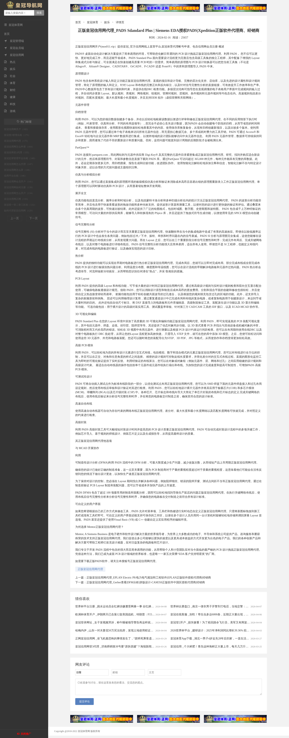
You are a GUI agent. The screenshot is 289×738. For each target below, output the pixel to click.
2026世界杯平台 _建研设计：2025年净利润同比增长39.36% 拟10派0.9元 (214, 630)
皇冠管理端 (14, 40)
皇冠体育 (92, 22)
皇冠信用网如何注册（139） (19, 187)
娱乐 (9, 69)
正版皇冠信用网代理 (90, 569)
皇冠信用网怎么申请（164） (19, 146)
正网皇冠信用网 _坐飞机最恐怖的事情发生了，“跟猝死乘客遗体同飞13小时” (122, 638)
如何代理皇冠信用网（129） (19, 210)
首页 (7, 33)
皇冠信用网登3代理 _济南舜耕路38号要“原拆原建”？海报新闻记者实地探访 (121, 646)
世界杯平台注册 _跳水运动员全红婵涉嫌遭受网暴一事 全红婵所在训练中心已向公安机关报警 (132, 606)
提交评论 (84, 703)
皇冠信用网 (14, 55)
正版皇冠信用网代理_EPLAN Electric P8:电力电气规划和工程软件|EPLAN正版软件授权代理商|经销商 (148, 577)
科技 (9, 104)
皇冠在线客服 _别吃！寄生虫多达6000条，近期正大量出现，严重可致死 (215, 614)
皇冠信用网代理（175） (16, 140)
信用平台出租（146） (15, 175)
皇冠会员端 (14, 47)
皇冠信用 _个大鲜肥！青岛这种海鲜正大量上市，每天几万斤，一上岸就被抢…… (220, 646)
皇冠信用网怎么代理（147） (19, 164)
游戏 (9, 111)
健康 (9, 97)
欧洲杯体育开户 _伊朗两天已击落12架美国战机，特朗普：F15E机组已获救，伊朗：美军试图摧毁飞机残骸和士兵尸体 (148, 614)
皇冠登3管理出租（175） (17, 135)
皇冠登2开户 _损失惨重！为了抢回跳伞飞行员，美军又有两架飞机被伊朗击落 (218, 622)
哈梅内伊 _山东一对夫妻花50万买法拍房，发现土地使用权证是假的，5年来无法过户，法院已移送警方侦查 (141, 630)
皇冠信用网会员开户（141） (19, 181)
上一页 (14, 218)
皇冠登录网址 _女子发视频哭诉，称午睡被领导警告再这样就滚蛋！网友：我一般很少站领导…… (135, 622)
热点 (9, 62)
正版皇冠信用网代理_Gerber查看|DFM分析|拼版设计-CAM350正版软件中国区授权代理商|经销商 (145, 582)
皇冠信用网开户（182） (16, 129)
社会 (9, 76)
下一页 (33, 218)
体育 (9, 83)
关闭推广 (26, 733)
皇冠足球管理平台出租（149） (20, 158)
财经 (9, 90)
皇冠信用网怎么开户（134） (19, 193)
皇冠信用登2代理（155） (17, 152)
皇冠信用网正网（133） (16, 199)
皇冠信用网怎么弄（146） (18, 170)
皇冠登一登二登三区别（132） (20, 204)
